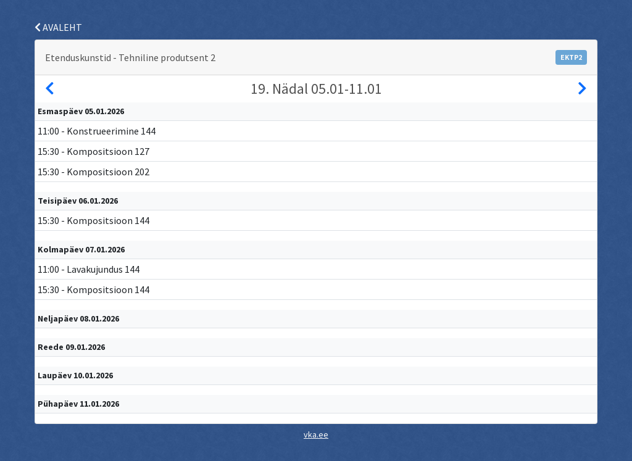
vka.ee (316, 434)
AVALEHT (58, 27)
